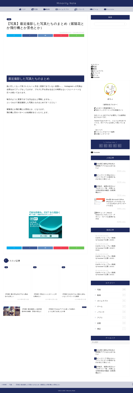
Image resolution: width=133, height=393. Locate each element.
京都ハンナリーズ (101, 134)
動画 (46, 9)
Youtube (109, 9)
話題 (111, 323)
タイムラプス (62, 9)
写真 (34, 9)
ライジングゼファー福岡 (104, 132)
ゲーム (94, 9)
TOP (22, 9)
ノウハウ (79, 9)
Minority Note (66, 3)
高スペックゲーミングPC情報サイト (108, 110)
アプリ (111, 317)
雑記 (111, 329)
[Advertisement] (45, 55)
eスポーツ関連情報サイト (104, 108)
